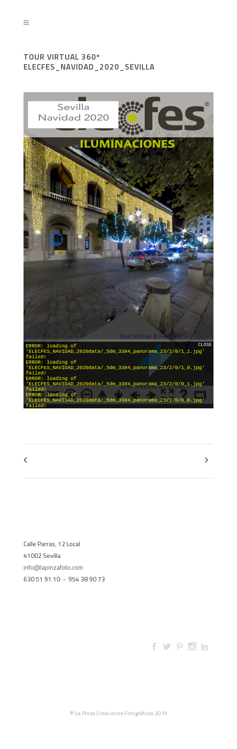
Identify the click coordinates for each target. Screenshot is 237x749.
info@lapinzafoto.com (53, 567)
